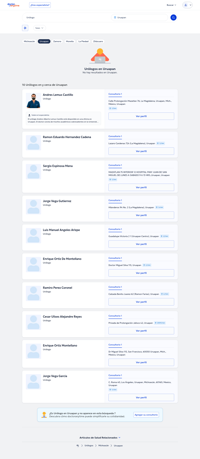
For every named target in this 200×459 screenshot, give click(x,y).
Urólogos (88, 445)
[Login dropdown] (187, 5)
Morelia (70, 41)
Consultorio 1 (115, 94)
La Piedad (83, 41)
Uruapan (44, 41)
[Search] (173, 17)
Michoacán (29, 41)
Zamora (57, 41)
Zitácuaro (98, 41)
